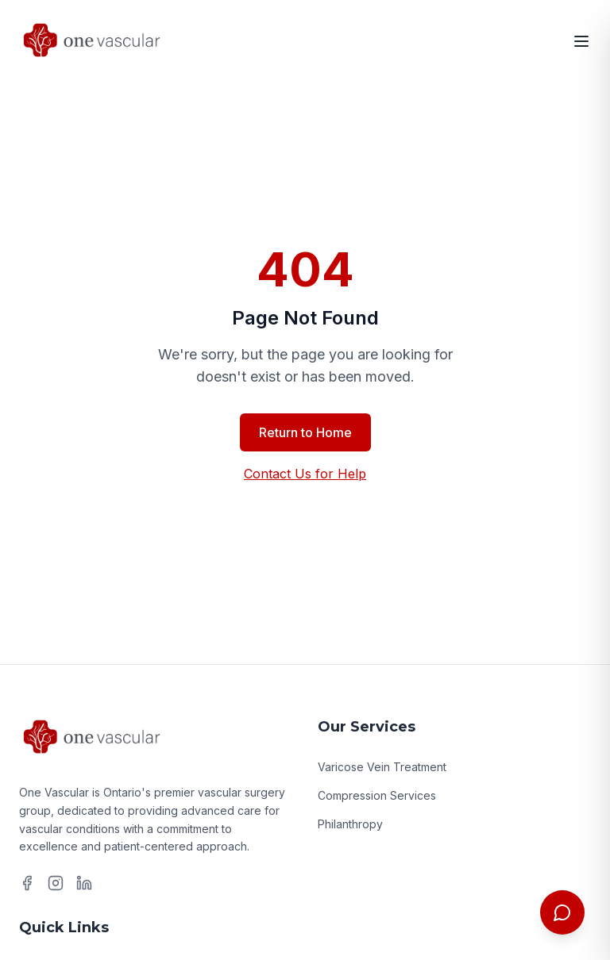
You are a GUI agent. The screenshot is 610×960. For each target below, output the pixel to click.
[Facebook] (27, 883)
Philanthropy (350, 824)
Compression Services (377, 795)
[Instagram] (56, 883)
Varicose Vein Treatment (382, 767)
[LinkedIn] (84, 883)
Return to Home (305, 432)
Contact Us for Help (305, 474)
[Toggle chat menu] (562, 912)
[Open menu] (581, 41)
